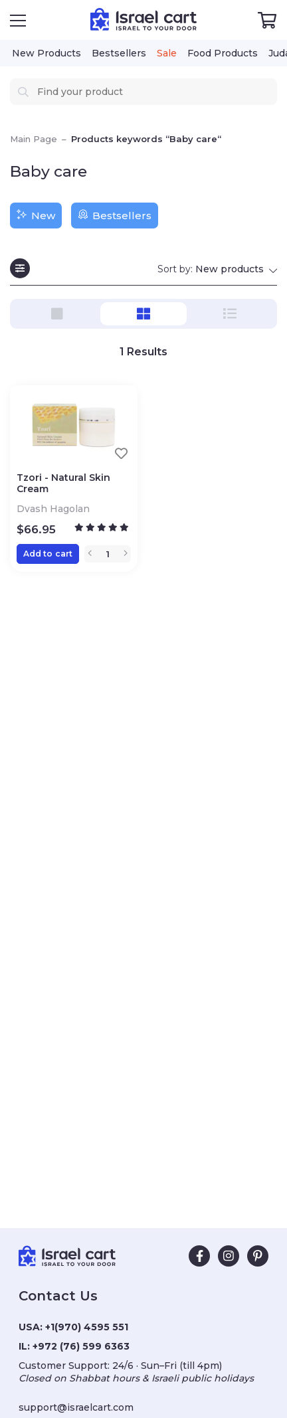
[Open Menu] (18, 21)
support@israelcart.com (76, 1407)
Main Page (33, 138)
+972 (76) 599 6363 (81, 1346)
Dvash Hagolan (54, 509)
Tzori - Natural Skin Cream (63, 483)
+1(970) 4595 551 (86, 1327)
